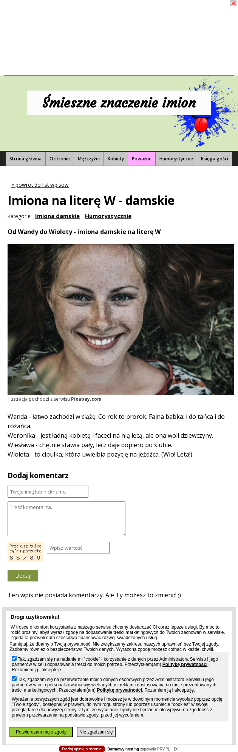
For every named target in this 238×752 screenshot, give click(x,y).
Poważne (141, 158)
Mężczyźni (89, 158)
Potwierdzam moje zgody (41, 732)
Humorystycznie (108, 216)
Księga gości (214, 158)
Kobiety (116, 158)
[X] (176, 749)
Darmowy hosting (123, 749)
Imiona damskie (57, 216)
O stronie (59, 158)
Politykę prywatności (184, 664)
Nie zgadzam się (96, 732)
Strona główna (25, 158)
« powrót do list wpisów (40, 184)
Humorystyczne (176, 158)
